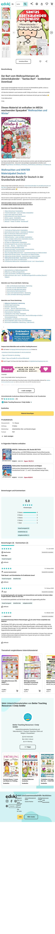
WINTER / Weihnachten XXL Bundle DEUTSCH (26, 449)
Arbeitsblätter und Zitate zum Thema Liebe (16, 319)
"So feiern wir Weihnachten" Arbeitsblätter (16, 242)
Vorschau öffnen (23, 61)
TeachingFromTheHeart (30, 684)
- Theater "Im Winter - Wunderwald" (19, 221)
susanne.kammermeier (10, 572)
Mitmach (7, 221)
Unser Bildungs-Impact (19, 804)
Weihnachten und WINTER (15, 169)
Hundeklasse (16, 164)
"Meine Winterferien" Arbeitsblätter (14, 211)
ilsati (5, 592)
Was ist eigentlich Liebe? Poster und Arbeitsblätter (18, 320)
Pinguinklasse (9, 164)
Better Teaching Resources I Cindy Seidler (17, 402)
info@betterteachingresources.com (38, 361)
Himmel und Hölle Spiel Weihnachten (14, 247)
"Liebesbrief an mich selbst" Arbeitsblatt (15, 313)
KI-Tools (19, 811)
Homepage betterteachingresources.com (20, 349)
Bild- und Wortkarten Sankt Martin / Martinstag (19, 286)
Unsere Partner (29, 801)
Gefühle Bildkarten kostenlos (28, 780)
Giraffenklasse (31, 164)
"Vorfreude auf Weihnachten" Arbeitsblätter (16, 230)
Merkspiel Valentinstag (11, 306)
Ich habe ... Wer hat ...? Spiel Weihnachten (16, 245)
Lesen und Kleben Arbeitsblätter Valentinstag (17, 310)
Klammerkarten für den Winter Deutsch (15, 216)
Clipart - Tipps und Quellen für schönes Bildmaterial (15, 358)
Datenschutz (45, 802)
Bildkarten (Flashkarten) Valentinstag (15, 303)
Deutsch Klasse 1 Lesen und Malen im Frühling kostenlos (10, 780)
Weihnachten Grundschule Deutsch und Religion (27, 466)
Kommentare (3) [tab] (22, 543)
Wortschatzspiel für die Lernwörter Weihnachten (18, 244)
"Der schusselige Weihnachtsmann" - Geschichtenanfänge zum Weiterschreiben (26, 252)
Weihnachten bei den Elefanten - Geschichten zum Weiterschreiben (22, 256)
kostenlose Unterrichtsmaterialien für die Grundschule (16, 352)
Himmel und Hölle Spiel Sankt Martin (16, 289)
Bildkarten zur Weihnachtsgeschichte (15, 272)
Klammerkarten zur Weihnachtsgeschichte (16, 270)
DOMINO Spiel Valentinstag (12, 305)
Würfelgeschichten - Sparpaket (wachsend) (31, 681)
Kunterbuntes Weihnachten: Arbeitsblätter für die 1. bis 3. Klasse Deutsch (24, 261)
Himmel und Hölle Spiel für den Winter (15, 219)
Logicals (7, 259)
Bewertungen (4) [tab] (7, 543)
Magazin (19, 798)
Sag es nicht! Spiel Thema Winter (13, 214)
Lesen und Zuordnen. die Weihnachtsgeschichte (18, 273)
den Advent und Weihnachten (19, 259)
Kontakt (40, 801)
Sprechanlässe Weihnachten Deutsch (15, 251)
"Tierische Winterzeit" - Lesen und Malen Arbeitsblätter (19, 213)
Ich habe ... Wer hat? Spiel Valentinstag (15, 308)
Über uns (19, 800)
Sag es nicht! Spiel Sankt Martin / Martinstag (19, 292)
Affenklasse (24, 164)
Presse (19, 807)
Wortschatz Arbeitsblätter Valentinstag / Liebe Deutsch (19, 322)
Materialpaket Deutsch (13, 173)
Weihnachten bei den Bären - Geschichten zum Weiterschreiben (21, 258)
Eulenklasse (39, 164)
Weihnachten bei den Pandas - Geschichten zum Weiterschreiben (22, 254)
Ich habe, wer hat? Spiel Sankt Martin (17, 287)
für (10, 259)
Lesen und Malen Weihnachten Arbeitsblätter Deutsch (19, 239)
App (18, 809)
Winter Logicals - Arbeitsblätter (13, 218)
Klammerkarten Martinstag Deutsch (16, 291)
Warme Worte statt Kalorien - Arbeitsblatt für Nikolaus (19, 232)
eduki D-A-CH (7, 616)
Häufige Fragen (40, 798)
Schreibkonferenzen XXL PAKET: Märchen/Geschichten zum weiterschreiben (10, 681)
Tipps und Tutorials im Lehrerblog (11, 355)
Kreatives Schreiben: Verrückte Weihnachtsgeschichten (19, 249)
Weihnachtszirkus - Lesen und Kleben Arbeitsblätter (18, 237)
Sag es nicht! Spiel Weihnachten (13, 240)
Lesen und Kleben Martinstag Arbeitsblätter (18, 294)
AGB (43, 800)
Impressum (45, 798)
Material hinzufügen (27, 413)
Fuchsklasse (45, 164)
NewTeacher (7, 552)
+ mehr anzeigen (26, 391)
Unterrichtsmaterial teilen (30, 798)
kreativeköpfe (5, 684)
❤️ (2, 349)
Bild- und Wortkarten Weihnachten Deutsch (16, 233)
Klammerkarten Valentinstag (12, 312)
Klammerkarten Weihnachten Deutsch (15, 235)
